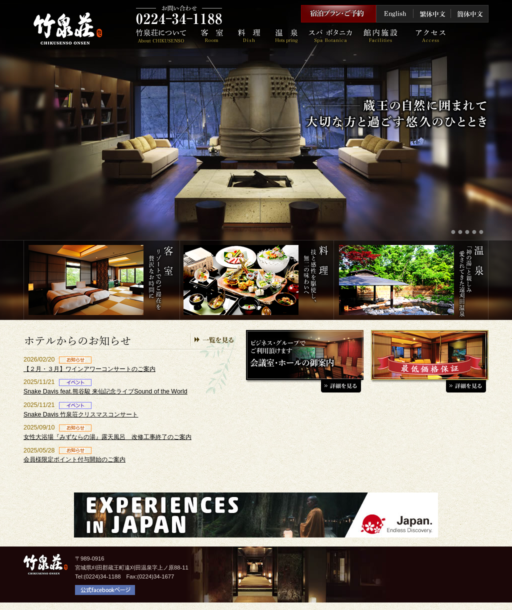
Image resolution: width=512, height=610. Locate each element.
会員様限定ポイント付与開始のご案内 (75, 459)
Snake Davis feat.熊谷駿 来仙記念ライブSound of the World (106, 391)
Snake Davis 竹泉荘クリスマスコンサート (81, 414)
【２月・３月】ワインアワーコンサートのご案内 (90, 369)
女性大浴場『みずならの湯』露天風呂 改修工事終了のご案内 (108, 437)
